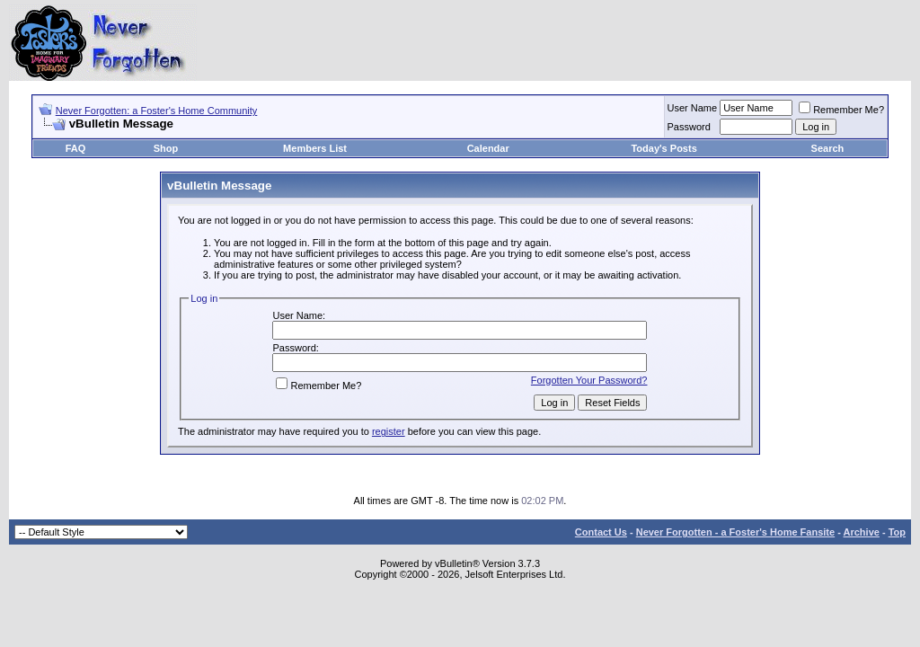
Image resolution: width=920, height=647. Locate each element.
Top (897, 532)
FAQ (76, 148)
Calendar (488, 148)
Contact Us (601, 532)
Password (689, 126)
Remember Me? (841, 109)
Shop (166, 148)
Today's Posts (663, 148)
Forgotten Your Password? (589, 380)
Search (828, 148)
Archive (862, 532)
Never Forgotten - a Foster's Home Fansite (735, 532)
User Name (693, 107)
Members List (315, 148)
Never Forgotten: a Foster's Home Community (157, 110)
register (388, 431)
